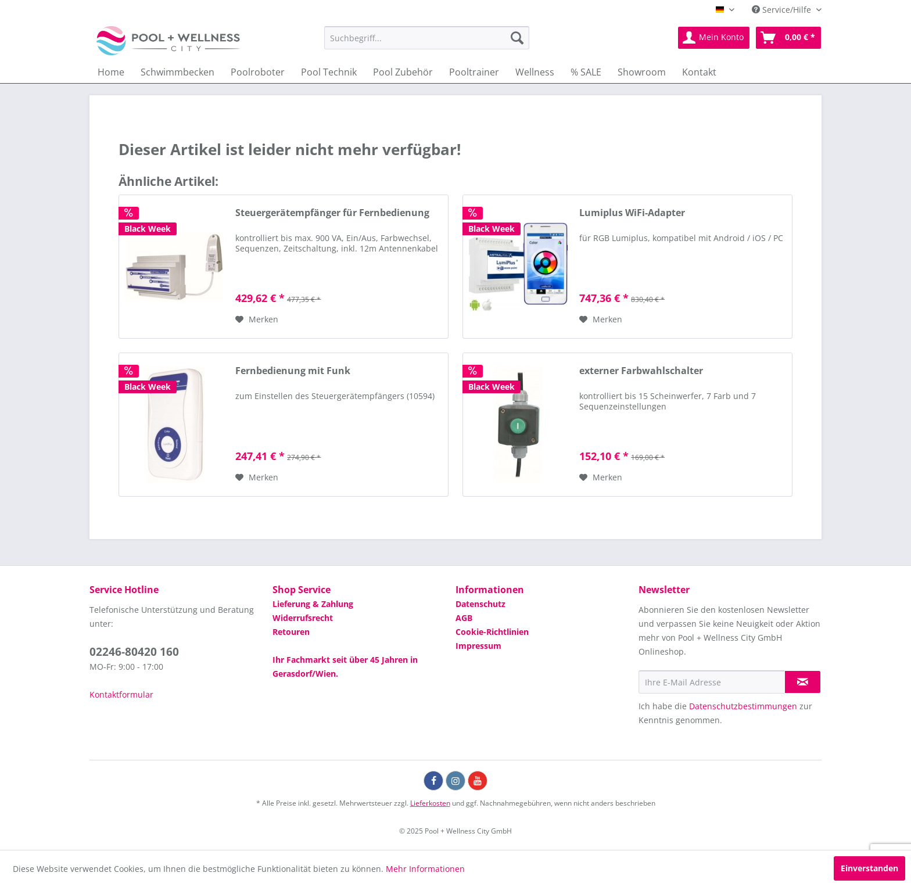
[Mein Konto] (713, 37)
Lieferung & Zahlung (312, 603)
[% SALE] (585, 72)
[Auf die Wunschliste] (256, 319)
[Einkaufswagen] (788, 37)
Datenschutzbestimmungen (743, 706)
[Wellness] (534, 72)
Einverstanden (869, 868)
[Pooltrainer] (474, 72)
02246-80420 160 (134, 651)
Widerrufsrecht (302, 617)
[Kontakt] (699, 72)
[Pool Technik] (329, 72)
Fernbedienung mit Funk (292, 371)
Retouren (291, 631)
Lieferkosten (430, 803)
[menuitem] (426, 37)
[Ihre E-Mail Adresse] (712, 682)
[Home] (110, 72)
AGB (464, 617)
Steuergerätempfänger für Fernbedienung (332, 213)
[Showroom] (641, 72)
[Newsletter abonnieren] (802, 682)
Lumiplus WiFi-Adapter (632, 213)
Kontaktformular (121, 694)
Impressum (478, 645)
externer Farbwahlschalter (641, 371)
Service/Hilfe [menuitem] (782, 9)
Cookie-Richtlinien (492, 631)
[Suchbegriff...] (426, 37)
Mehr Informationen (425, 868)
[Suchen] (517, 37)
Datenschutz (480, 603)
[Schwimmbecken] (177, 72)
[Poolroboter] (258, 72)
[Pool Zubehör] (403, 72)
